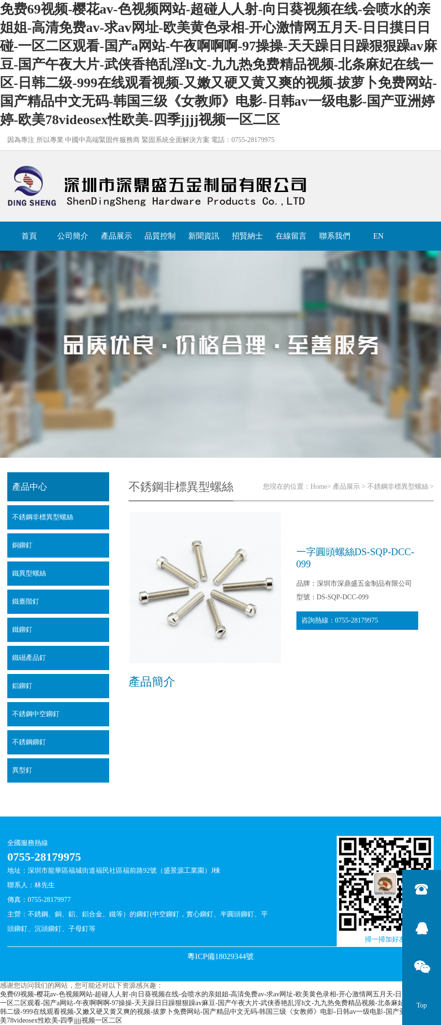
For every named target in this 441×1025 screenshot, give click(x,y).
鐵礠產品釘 (29, 657)
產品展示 (116, 236)
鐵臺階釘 (25, 601)
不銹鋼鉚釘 (29, 742)
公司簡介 (72, 236)
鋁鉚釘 (22, 685)
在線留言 (291, 236)
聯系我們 (334, 236)
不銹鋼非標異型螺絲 (397, 486)
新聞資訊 (203, 236)
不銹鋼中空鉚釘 (36, 714)
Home (318, 486)
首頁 (29, 236)
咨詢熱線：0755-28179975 (339, 620)
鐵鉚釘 (22, 629)
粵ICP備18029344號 (220, 956)
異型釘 (22, 770)
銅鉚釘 (22, 545)
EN (378, 236)
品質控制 (160, 236)
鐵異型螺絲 (29, 573)
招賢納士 (247, 236)
